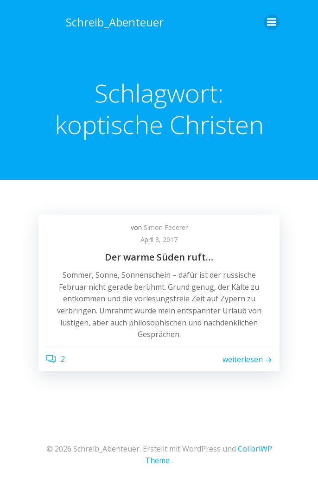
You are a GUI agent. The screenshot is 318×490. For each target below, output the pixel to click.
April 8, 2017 (159, 239)
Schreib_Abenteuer (115, 22)
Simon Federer (166, 227)
